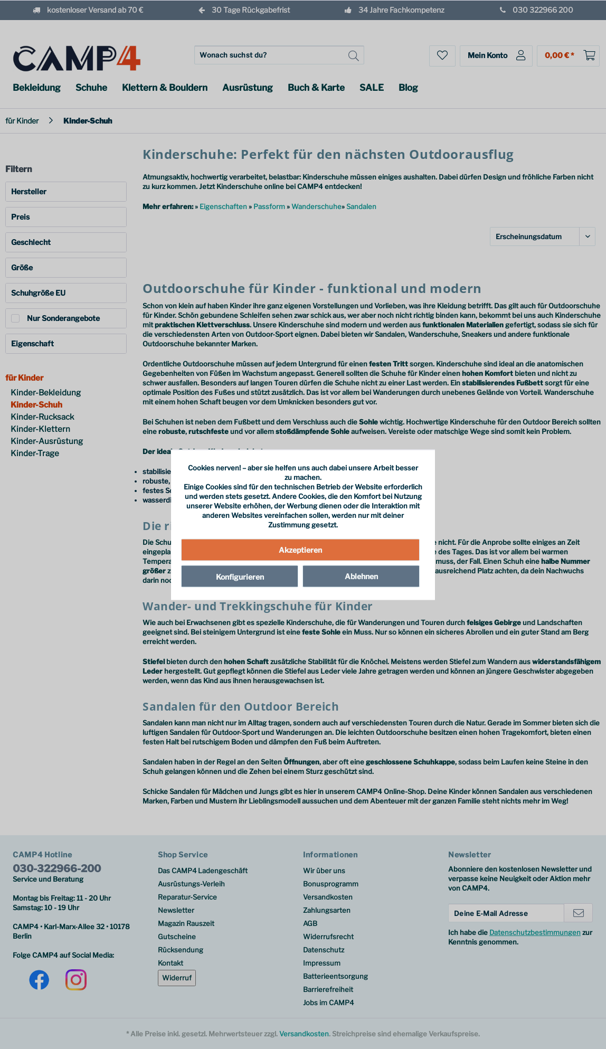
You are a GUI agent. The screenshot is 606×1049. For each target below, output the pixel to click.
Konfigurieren (240, 576)
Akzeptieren (300, 549)
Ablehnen (361, 576)
